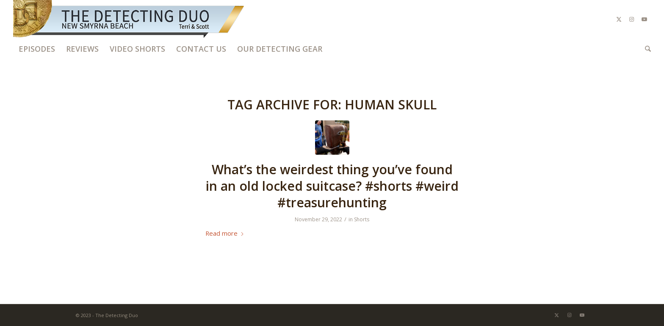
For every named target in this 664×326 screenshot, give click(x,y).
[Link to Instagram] (631, 19)
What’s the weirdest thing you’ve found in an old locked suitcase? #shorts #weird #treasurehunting (332, 186)
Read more (224, 233)
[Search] (645, 48)
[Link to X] (619, 19)
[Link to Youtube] (644, 19)
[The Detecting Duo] (129, 19)
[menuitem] (37, 48)
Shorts (361, 219)
